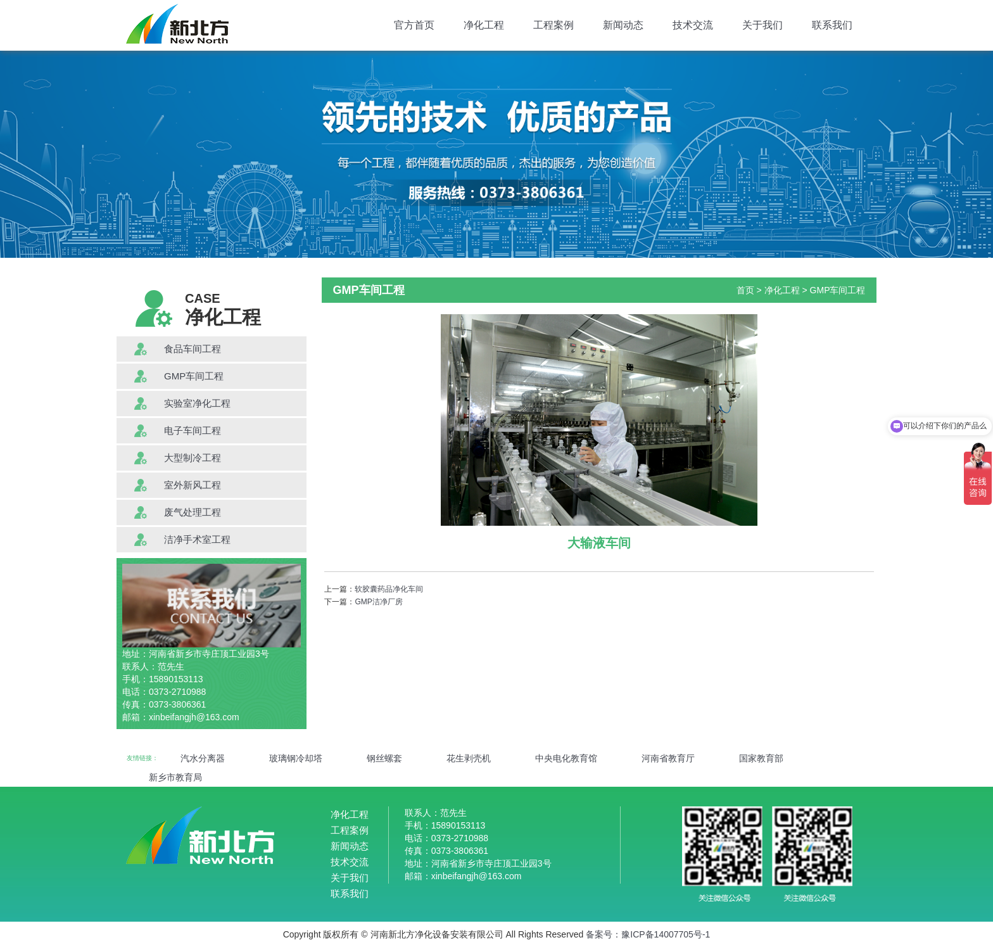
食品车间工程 (192, 348)
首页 (745, 290)
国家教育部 (761, 758)
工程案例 (553, 25)
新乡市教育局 (175, 777)
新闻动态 (623, 25)
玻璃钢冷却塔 (295, 758)
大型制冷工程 (192, 457)
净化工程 (484, 25)
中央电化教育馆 (566, 758)
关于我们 (762, 25)
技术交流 (693, 25)
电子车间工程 (192, 430)
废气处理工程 (192, 512)
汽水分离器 (202, 758)
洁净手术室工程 (197, 539)
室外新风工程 (192, 485)
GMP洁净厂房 (378, 601)
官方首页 (414, 25)
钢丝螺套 (384, 758)
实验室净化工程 (197, 403)
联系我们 (832, 25)
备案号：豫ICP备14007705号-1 (648, 934)
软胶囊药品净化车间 (389, 589)
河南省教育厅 (668, 758)
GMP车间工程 (194, 376)
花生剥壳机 (468, 758)
